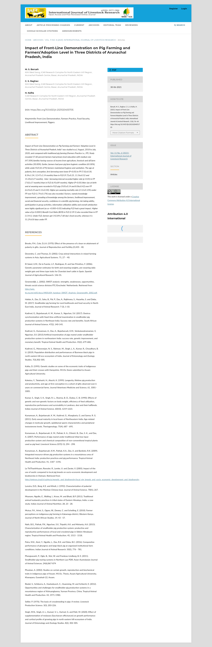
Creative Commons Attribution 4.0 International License (123, 200)
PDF (113, 70)
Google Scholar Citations (42, 31)
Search (179, 25)
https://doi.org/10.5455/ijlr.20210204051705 (51, 109)
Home (28, 40)
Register (173, 8)
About (28, 25)
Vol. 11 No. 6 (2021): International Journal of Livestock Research (80, 40)
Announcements (71, 31)
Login (184, 8)
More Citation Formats (123, 132)
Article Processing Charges (53, 25)
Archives (94, 25)
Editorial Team (112, 25)
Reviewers (131, 25)
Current (79, 25)
